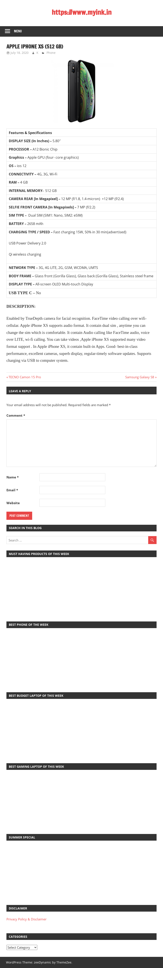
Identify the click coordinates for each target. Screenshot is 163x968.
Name (12, 477)
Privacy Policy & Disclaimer (26, 919)
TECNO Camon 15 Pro (24, 377)
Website (13, 503)
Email (12, 490)
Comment (15, 415)
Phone (51, 53)
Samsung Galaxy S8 (139, 377)
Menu (18, 31)
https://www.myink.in (82, 12)
